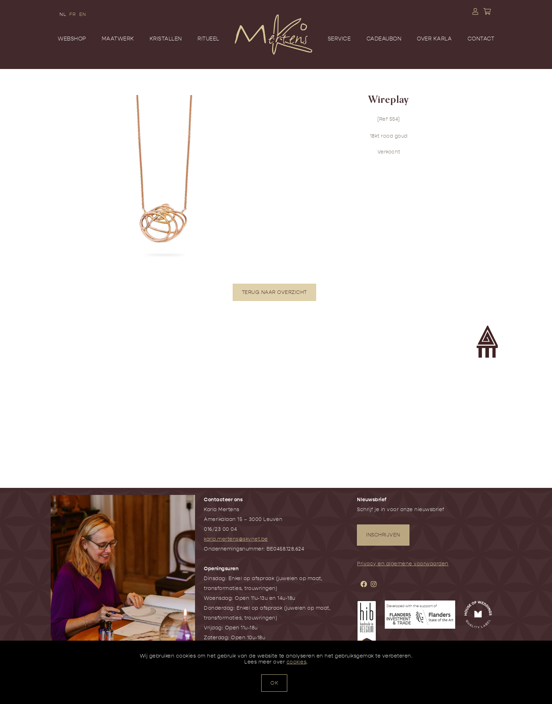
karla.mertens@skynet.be (236, 539)
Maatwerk (118, 39)
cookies (297, 662)
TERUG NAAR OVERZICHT (274, 292)
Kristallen (166, 39)
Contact (481, 39)
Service (339, 39)
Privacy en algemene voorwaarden (402, 564)
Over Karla (434, 39)
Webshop (72, 39)
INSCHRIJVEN (383, 535)
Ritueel (208, 39)
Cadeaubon (384, 39)
